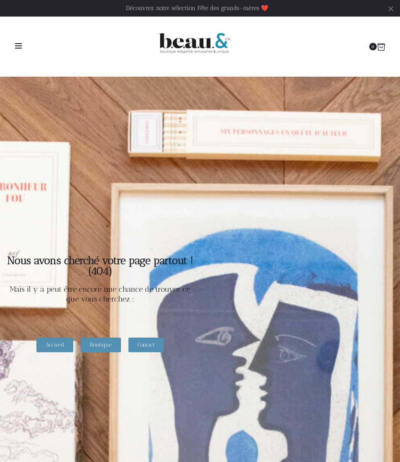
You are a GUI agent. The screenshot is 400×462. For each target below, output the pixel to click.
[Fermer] (391, 8)
